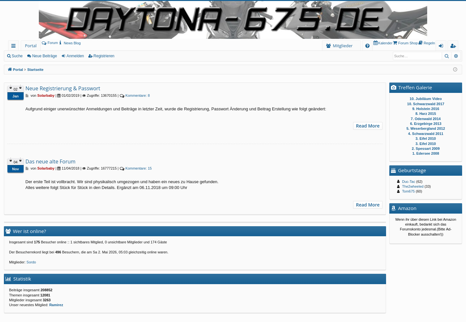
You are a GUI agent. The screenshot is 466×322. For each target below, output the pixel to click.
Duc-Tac (408, 181)
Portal (31, 46)
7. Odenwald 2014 (425, 119)
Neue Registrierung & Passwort (63, 88)
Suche (17, 56)
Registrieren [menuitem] (454, 47)
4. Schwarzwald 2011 (425, 134)
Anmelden (75, 56)
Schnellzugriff (14, 47)
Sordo (31, 262)
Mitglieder (342, 46)
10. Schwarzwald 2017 (425, 104)
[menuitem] (69, 43)
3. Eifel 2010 (426, 138)
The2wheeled (413, 186)
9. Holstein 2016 (425, 109)
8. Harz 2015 (426, 114)
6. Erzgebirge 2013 (425, 124)
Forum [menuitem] (50, 43)
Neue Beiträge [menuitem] (44, 56)
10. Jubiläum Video (426, 99)
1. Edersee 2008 (425, 153)
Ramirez (56, 305)
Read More (368, 126)
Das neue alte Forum (51, 161)
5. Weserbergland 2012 (425, 128)
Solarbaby (45, 95)
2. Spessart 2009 (425, 148)
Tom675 (408, 191)
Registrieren (104, 56)
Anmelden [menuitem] (442, 47)
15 (139, 168)
